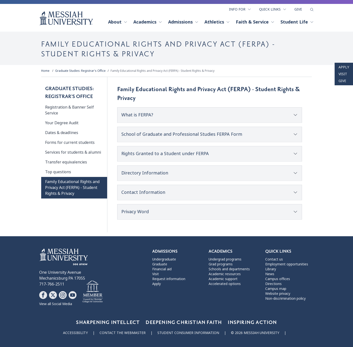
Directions (273, 283)
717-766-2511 (51, 284)
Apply (344, 67)
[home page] (66, 18)
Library (270, 269)
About (117, 22)
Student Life (297, 22)
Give (298, 9)
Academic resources (225, 274)
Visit (343, 74)
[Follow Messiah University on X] (53, 295)
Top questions (58, 172)
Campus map (275, 288)
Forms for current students (70, 142)
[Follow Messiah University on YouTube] (72, 295)
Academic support (223, 278)
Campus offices (277, 278)
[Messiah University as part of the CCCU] (92, 292)
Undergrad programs (225, 259)
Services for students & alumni (73, 152)
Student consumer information (188, 332)
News (269, 274)
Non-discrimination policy (285, 298)
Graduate (159, 264)
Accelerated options (225, 283)
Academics (147, 22)
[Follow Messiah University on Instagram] (63, 295)
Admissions (183, 22)
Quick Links (273, 9)
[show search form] (312, 10)
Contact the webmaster (123, 332)
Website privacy (277, 293)
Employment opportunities (286, 264)
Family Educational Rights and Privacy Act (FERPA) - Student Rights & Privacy (162, 71)
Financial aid (162, 269)
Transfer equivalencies (66, 162)
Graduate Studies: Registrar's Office (80, 71)
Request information (168, 278)
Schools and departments (229, 269)
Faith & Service (255, 22)
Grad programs (221, 264)
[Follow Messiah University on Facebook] (43, 295)
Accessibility (75, 332)
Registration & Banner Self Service (69, 110)
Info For (240, 9)
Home (45, 71)
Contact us (274, 259)
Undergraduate (164, 259)
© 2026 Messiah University (255, 332)
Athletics (217, 22)
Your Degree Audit (61, 123)
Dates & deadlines (61, 133)
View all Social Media (55, 303)
